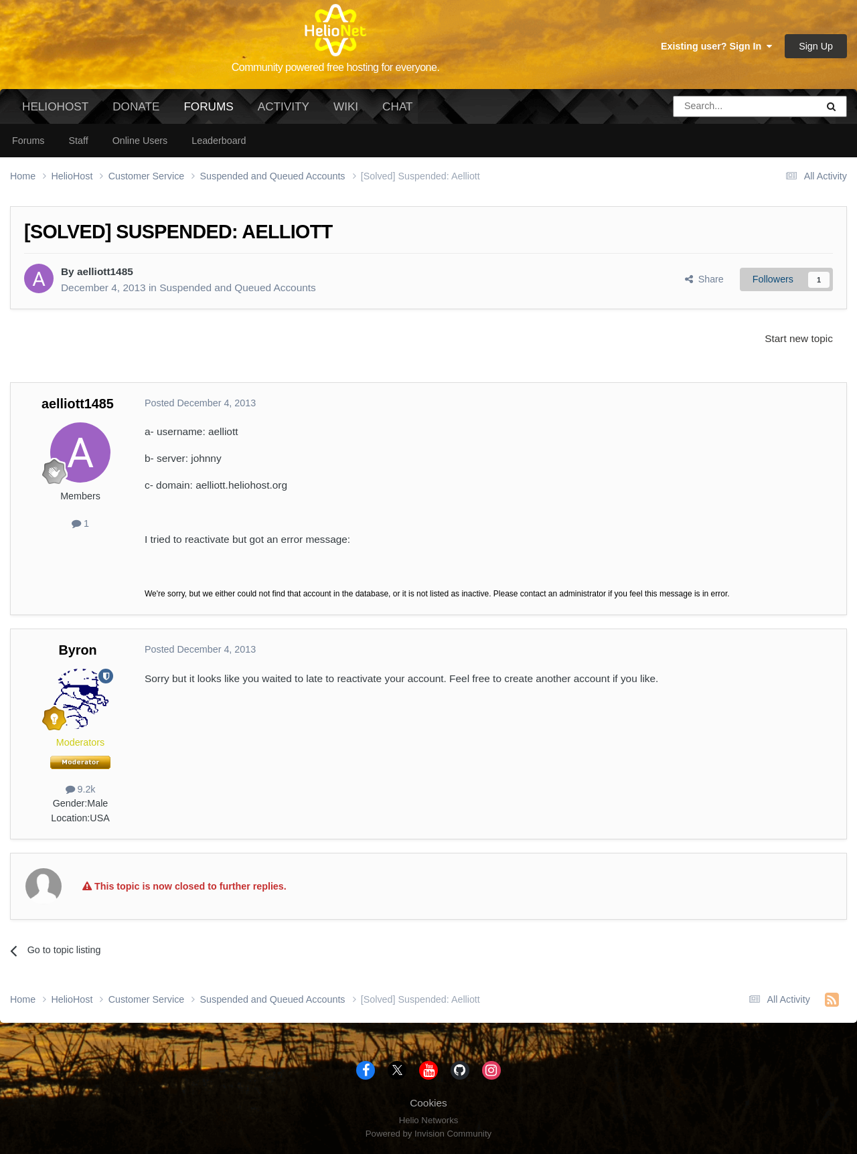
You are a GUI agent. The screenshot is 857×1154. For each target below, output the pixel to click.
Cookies (428, 1102)
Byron (77, 650)
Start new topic (799, 338)
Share (704, 279)
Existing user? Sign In (716, 46)
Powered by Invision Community (428, 1134)
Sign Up (816, 46)
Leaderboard (218, 140)
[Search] (711, 106)
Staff (78, 140)
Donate (135, 106)
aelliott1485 (105, 271)
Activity (283, 106)
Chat (397, 106)
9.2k (81, 789)
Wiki (345, 106)
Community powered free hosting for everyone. (336, 67)
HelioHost (55, 106)
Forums (208, 112)
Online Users (140, 140)
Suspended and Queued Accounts (237, 287)
